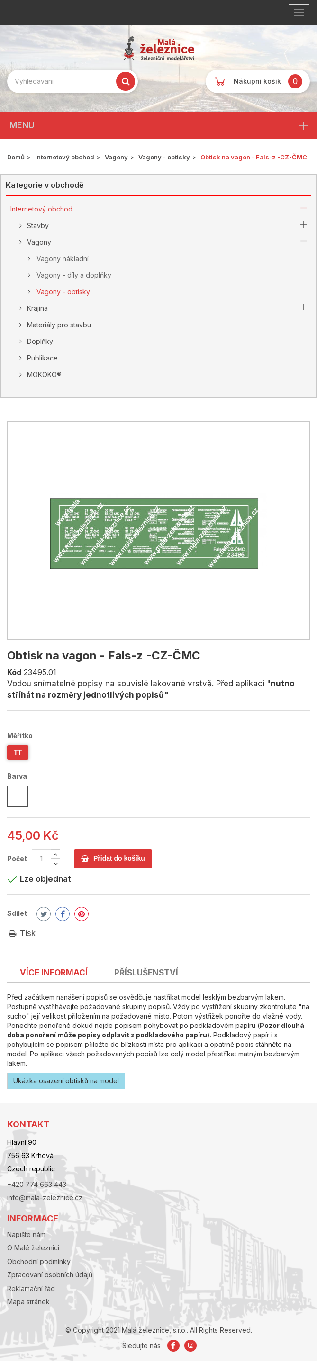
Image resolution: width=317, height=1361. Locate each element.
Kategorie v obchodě (44, 185)
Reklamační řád (31, 1288)
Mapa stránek (28, 1302)
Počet (17, 858)
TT (18, 752)
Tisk (21, 933)
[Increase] (55, 854)
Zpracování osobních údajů (49, 1275)
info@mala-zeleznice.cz (44, 1198)
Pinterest (81, 914)
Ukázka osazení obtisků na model (66, 1081)
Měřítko (20, 735)
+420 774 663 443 (36, 1184)
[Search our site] (72, 81)
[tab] (54, 970)
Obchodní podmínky (39, 1261)
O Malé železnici (33, 1248)
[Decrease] (55, 863)
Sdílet (17, 913)
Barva (17, 776)
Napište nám (26, 1234)
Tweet (43, 914)
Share (63, 914)
